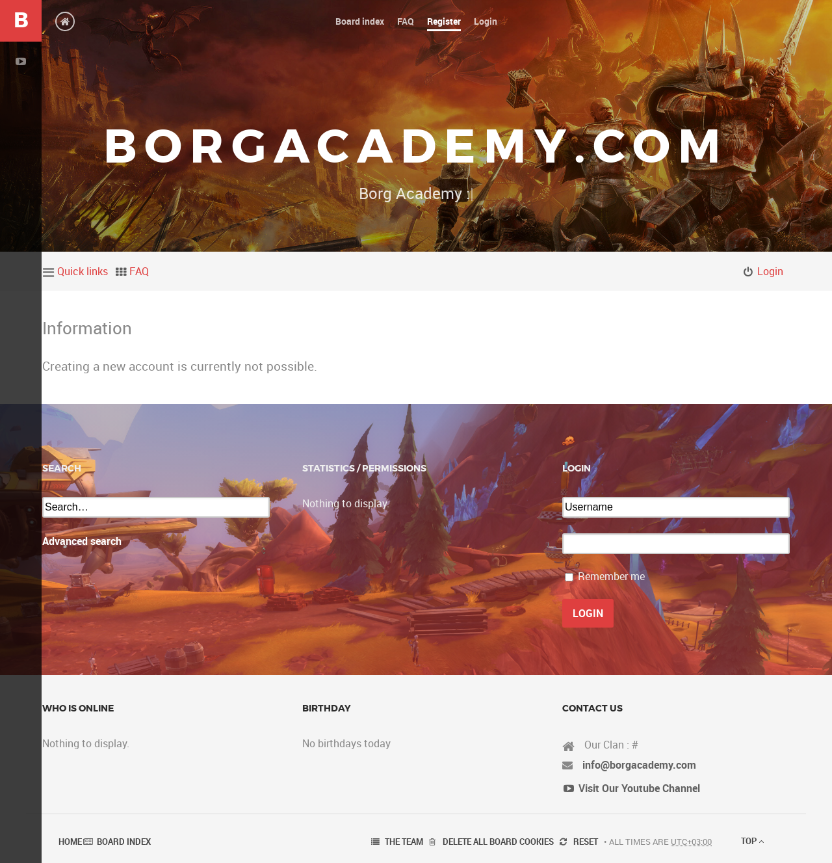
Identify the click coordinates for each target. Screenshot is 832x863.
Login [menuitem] (770, 271)
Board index (124, 841)
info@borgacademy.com (639, 765)
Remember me (611, 576)
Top (752, 841)
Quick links (82, 271)
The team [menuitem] (404, 841)
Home (70, 841)
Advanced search (82, 541)
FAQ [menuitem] (139, 271)
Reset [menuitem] (585, 841)
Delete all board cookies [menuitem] (498, 841)
